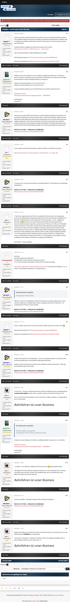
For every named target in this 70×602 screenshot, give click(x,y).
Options (65, 29)
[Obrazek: (17, 153)
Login (50, 14)
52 (19, 25)
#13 (66, 462)
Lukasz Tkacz (35, 601)
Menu (4, 2)
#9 (67, 321)
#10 (66, 354)
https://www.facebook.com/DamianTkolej (45, 61)
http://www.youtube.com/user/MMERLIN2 (44, 57)
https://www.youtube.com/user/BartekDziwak (29, 131)
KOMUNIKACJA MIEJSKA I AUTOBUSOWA (56, 20)
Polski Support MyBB (32, 595)
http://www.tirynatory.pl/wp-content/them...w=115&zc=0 (39, 153)
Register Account (62, 14)
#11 (66, 387)
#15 (66, 528)
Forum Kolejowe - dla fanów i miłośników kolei (16, 20)
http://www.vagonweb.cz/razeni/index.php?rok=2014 (31, 266)
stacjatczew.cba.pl (20, 93)
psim (6, 395)
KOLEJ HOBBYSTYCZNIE (36, 20)
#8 (67, 287)
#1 (67, 33)
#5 (67, 179)
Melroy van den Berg (57, 595)
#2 (67, 71)
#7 (67, 252)
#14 (66, 495)
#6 (67, 212)
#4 (67, 144)
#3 (67, 111)
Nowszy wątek (62, 560)
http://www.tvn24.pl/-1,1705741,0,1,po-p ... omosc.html (31, 49)
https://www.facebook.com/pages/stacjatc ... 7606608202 (32, 95)
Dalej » (23, 25)
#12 (66, 420)
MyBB (40, 595)
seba (6, 220)
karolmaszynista (7, 260)
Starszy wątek (7, 560)
